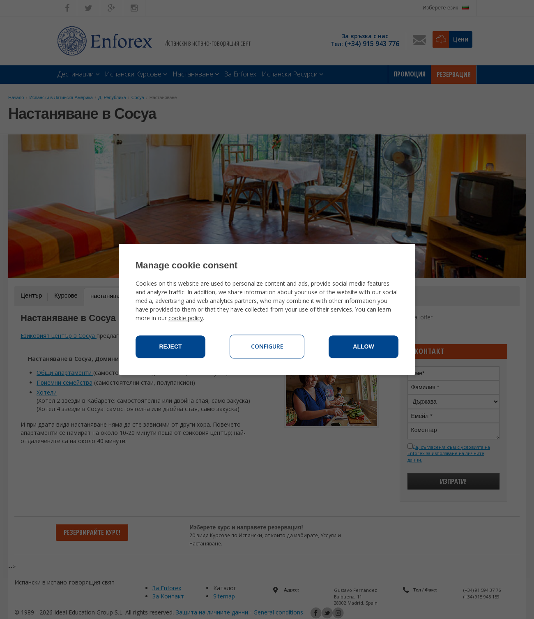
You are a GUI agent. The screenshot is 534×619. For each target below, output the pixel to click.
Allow (363, 347)
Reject (170, 347)
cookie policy (185, 318)
